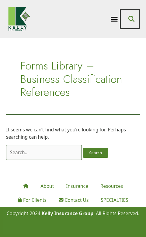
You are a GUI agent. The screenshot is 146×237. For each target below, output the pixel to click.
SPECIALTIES (114, 200)
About (47, 186)
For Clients (32, 200)
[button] (114, 19)
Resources (111, 186)
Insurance (77, 186)
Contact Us (74, 200)
